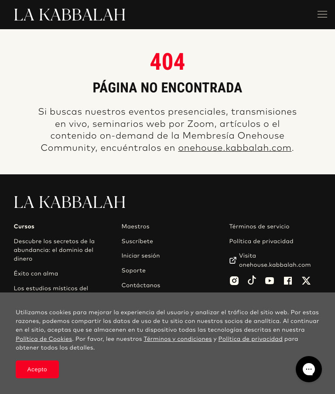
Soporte (133, 271)
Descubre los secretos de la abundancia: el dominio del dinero (54, 250)
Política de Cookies (44, 339)
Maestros (135, 227)
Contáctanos (140, 285)
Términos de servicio (259, 227)
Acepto (37, 369)
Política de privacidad (261, 241)
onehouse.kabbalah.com (234, 148)
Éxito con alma (36, 274)
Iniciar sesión (140, 256)
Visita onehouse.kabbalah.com (275, 260)
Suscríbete (137, 241)
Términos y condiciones (178, 339)
